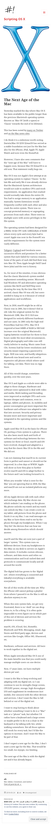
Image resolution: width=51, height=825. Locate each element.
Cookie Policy (14, 814)
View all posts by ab (11, 784)
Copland (17, 250)
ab (20, 792)
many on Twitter (35, 130)
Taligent (8, 250)
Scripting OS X (14, 19)
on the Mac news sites (19, 133)
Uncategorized (30, 792)
